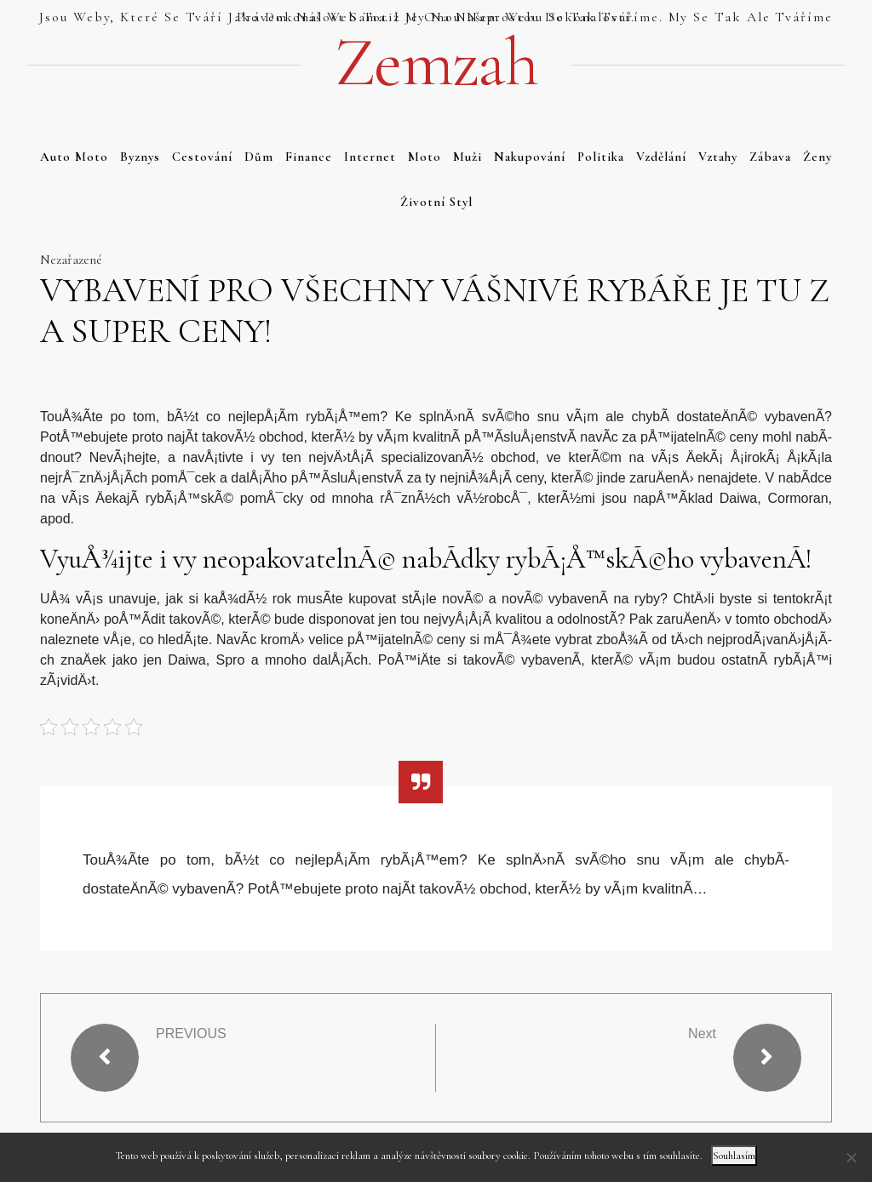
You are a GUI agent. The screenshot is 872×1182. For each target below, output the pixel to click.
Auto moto (74, 156)
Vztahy (717, 156)
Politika (600, 156)
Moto (424, 156)
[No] (850, 1157)
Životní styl (436, 201)
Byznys (140, 156)
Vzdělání (661, 156)
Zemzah (436, 63)
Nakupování (529, 156)
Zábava (770, 156)
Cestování (202, 156)
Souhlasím (734, 1155)
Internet (370, 156)
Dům (258, 156)
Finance (308, 156)
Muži (467, 156)
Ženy (817, 156)
